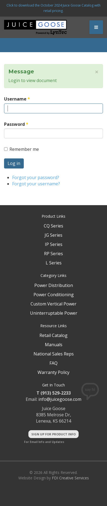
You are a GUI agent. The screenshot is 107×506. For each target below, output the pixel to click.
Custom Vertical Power (53, 304)
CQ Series (53, 226)
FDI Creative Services (70, 477)
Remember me (21, 149)
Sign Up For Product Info (53, 434)
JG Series (53, 235)
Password (16, 124)
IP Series (53, 244)
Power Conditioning (54, 295)
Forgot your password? (35, 177)
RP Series (53, 254)
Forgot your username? (36, 184)
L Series (54, 263)
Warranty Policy (53, 372)
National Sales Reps (54, 354)
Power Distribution (53, 285)
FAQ (53, 363)
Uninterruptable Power (53, 313)
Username (17, 99)
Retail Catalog (53, 335)
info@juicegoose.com (59, 399)
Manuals (53, 345)
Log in (14, 163)
